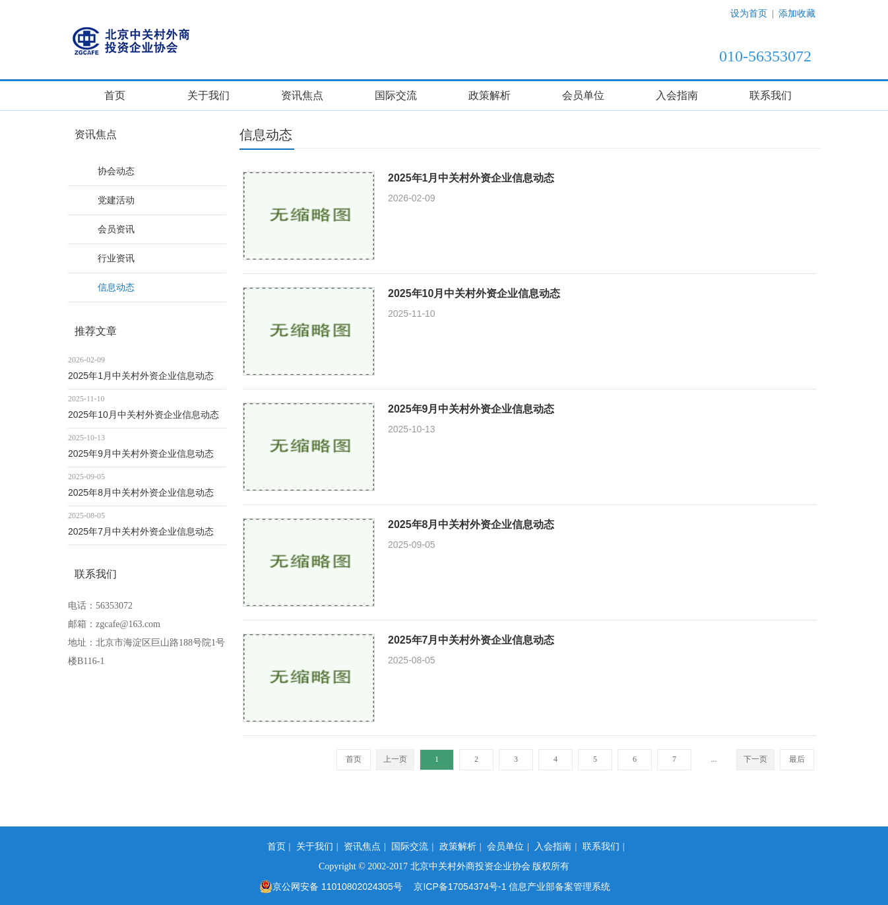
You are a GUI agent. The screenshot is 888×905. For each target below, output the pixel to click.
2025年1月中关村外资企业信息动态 (141, 375)
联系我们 (770, 95)
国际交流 (396, 95)
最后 (797, 759)
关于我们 (208, 95)
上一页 (395, 759)
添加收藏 (796, 13)
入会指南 (677, 95)
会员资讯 (116, 229)
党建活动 (116, 200)
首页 (114, 95)
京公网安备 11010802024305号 (330, 886)
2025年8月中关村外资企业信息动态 (141, 492)
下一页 (755, 759)
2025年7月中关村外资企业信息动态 (141, 531)
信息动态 (116, 287)
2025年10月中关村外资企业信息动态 (143, 414)
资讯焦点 (302, 95)
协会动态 (116, 171)
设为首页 (748, 13)
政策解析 (489, 95)
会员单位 (583, 95)
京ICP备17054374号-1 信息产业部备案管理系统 (512, 886)
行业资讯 (116, 258)
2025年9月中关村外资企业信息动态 (141, 453)
